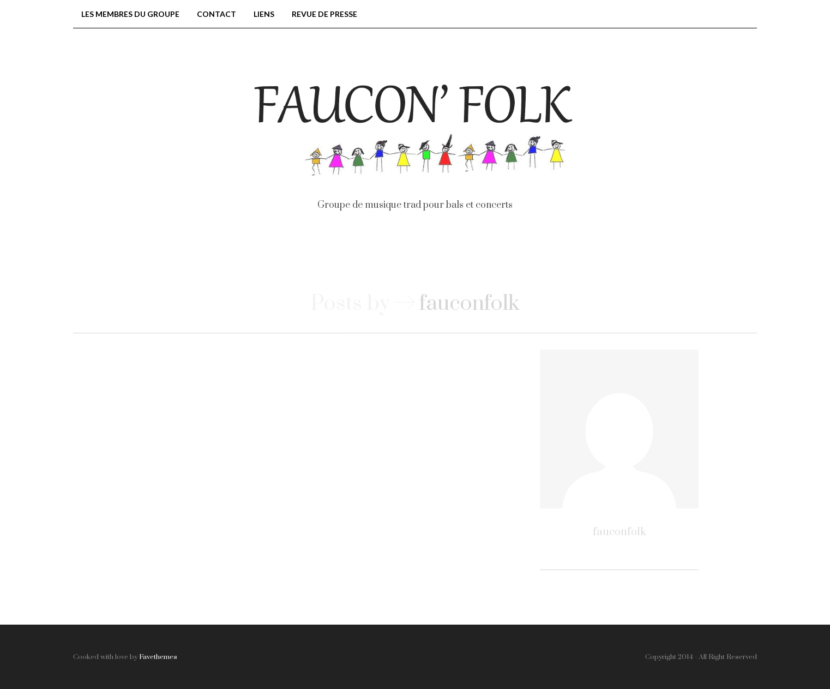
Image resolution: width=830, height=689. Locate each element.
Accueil (195, 257)
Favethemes (158, 656)
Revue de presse (324, 14)
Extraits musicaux (608, 257)
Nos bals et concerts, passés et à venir (351, 257)
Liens (264, 14)
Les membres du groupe (130, 14)
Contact (216, 14)
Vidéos (505, 257)
